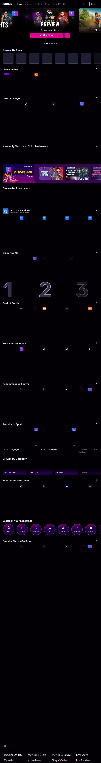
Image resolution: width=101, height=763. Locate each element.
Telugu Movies (59, 760)
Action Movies (35, 760)
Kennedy (8, 760)
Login (93, 4)
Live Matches (83, 760)
